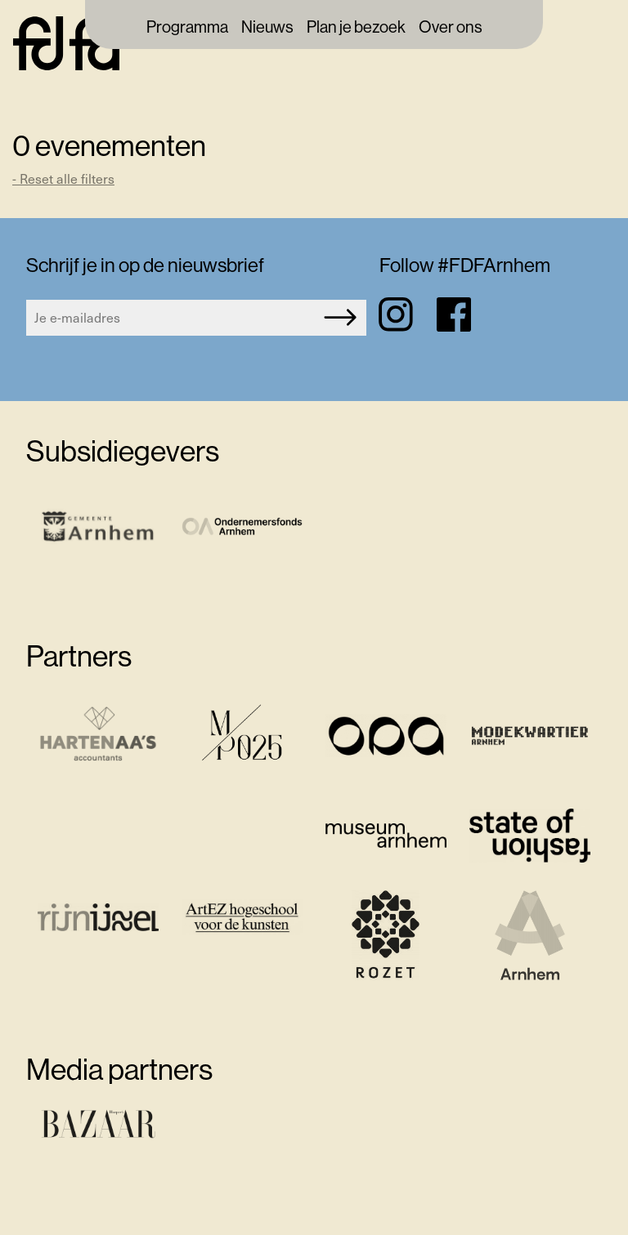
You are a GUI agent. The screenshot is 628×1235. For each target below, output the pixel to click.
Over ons (450, 28)
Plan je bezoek (356, 28)
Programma (187, 28)
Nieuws (267, 28)
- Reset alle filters (63, 178)
